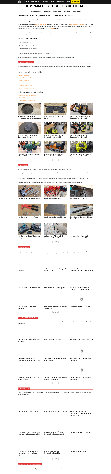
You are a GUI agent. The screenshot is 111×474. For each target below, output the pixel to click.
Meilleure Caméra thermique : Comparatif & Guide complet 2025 (81, 288)
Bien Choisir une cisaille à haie (28, 411)
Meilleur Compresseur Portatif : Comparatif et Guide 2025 (80, 155)
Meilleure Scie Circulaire (24, 75)
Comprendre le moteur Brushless (27, 100)
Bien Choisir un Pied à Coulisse (80, 307)
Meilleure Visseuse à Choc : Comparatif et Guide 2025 (79, 136)
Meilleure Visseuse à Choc (25, 83)
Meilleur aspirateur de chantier (26, 85)
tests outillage (51, 28)
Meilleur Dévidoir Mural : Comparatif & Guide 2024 (52, 452)
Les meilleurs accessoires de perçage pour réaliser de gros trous (29, 117)
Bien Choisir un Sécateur (78, 451)
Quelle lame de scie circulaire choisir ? (28, 95)
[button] (91, 1)
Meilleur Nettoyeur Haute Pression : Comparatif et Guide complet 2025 (29, 433)
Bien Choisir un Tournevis (52, 198)
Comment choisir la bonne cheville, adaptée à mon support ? (55, 378)
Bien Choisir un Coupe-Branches (80, 432)
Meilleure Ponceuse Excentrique (26, 88)
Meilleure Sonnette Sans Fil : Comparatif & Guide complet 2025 (29, 359)
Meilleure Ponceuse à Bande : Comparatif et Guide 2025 (53, 155)
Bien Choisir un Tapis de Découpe (55, 217)
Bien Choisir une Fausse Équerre (54, 288)
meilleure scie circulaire (40, 24)
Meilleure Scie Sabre (24, 80)
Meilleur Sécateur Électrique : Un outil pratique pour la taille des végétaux (28, 453)
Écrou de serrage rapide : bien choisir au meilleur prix (27, 136)
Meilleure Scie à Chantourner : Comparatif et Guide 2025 (54, 136)
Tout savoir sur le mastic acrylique (81, 339)
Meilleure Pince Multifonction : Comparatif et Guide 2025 (80, 237)
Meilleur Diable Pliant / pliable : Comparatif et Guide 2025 (54, 237)
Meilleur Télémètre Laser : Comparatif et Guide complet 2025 (81, 269)
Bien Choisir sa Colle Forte (52, 339)
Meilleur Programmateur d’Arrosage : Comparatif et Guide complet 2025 (80, 413)
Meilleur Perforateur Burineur (26, 78)
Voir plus (55, 159)
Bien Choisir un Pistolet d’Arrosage (55, 411)
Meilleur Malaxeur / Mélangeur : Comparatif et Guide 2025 (80, 117)
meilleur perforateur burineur (77, 24)
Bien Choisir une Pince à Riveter (28, 217)
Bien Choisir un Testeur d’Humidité (29, 288)
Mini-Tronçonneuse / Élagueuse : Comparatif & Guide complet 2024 (55, 433)
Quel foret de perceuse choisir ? (26, 97)
